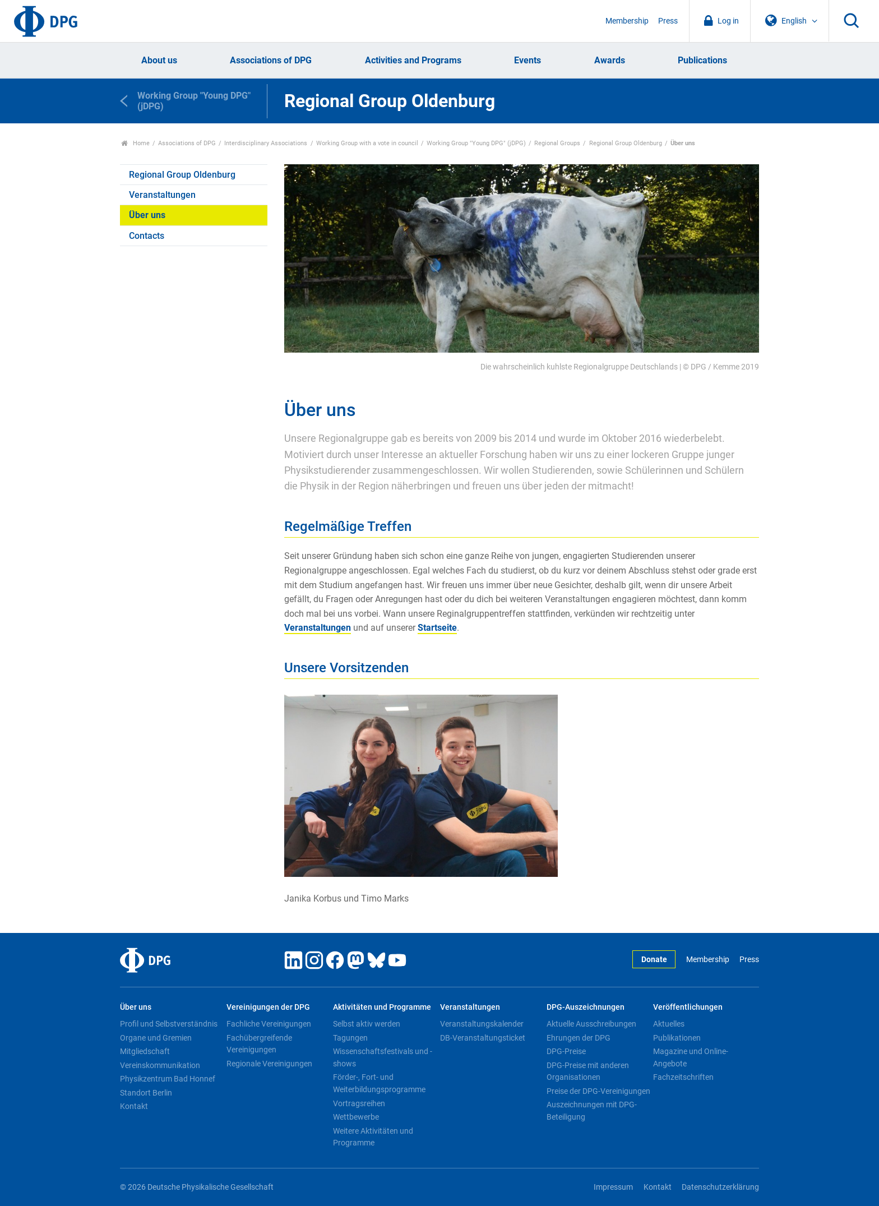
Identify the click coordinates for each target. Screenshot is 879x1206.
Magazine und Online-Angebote (690, 1057)
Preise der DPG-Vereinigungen (598, 1091)
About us (159, 60)
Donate (654, 959)
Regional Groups (557, 143)
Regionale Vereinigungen (269, 1063)
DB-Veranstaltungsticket (482, 1037)
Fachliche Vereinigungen (268, 1023)
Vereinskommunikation (160, 1065)
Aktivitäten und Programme (382, 1007)
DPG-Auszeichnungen (585, 1007)
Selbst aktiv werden (366, 1023)
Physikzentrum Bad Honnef (167, 1078)
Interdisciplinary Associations (265, 143)
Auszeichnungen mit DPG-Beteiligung (592, 1110)
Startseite (437, 627)
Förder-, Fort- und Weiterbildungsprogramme (379, 1083)
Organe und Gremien (156, 1037)
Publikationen (677, 1037)
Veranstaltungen (162, 195)
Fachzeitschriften (683, 1077)
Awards (609, 60)
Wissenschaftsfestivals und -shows (382, 1057)
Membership (627, 21)
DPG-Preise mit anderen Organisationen (588, 1071)
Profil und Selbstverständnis (169, 1023)
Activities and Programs (413, 60)
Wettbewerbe (356, 1116)
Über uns (147, 215)
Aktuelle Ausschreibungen (591, 1023)
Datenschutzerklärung (720, 1187)
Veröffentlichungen (688, 1007)
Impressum (613, 1187)
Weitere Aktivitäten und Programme (373, 1137)
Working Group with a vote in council (367, 143)
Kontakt (134, 1106)
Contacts (146, 235)
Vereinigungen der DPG (268, 1007)
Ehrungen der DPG (578, 1037)
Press (668, 21)
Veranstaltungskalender (482, 1023)
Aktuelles (668, 1023)
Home (135, 143)
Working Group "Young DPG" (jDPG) (476, 143)
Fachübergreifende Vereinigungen (259, 1044)
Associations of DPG (271, 60)
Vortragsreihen (359, 1103)
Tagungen (350, 1037)
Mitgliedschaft (145, 1051)
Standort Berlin (146, 1092)
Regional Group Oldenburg (625, 143)
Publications (702, 60)
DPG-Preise (566, 1051)
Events (527, 60)
